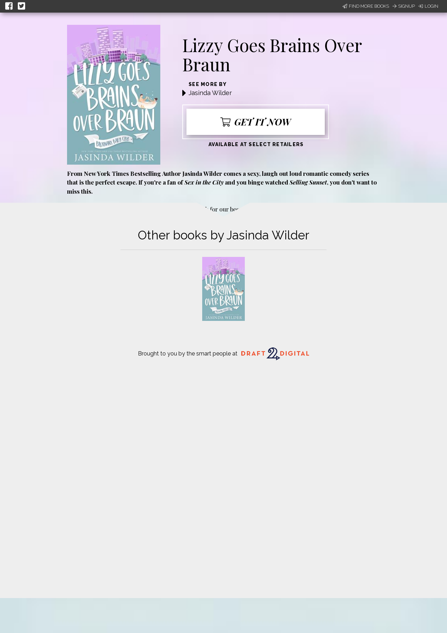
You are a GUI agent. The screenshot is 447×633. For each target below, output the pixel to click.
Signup (404, 6)
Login (428, 6)
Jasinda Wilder (210, 92)
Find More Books (366, 6)
